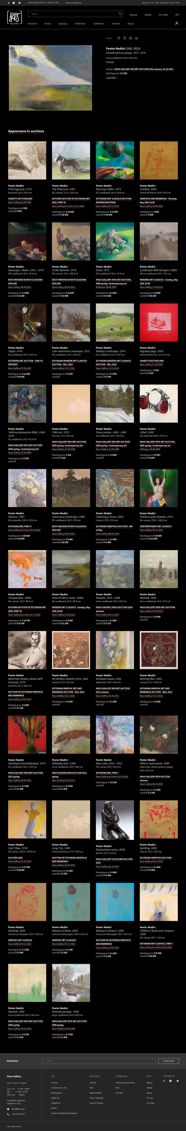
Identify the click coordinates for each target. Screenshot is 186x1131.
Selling (148, 14)
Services (116, 23)
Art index (150, 1102)
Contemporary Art (59, 1087)
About (149, 1092)
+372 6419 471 (18, 1114)
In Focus (54, 1082)
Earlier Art (55, 1097)
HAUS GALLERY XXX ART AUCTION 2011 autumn (144, 69)
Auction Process (96, 1102)
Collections (98, 23)
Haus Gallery (114, 202)
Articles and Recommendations (64, 1113)
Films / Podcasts (96, 1097)
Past (91, 1087)
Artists (48, 23)
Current (93, 1082)
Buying (133, 14)
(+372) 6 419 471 (39, 2)
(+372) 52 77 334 (53, 2)
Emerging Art (56, 1092)
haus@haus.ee (75, 3)
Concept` (119, 1092)
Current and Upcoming (125, 1082)
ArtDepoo (114, 283)
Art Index (163, 14)
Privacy (150, 1097)
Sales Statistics (96, 1092)
